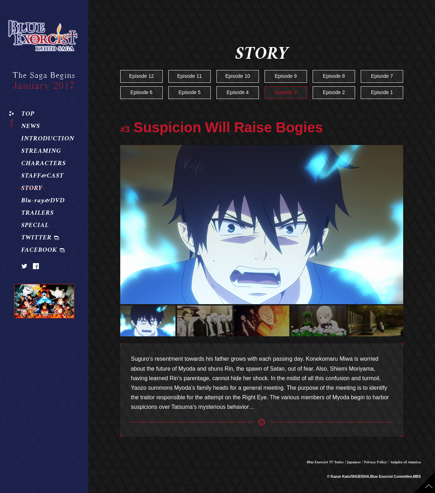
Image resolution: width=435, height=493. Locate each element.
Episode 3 (286, 92)
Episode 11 (189, 76)
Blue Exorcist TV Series (325, 462)
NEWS (30, 126)
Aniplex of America (405, 462)
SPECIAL (35, 225)
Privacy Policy (375, 462)
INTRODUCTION (47, 139)
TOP (27, 114)
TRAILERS (37, 213)
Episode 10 (237, 76)
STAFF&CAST (42, 176)
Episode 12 (141, 76)
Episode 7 (382, 76)
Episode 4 (238, 92)
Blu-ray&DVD (43, 201)
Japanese (354, 462)
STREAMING (41, 151)
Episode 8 (334, 76)
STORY (32, 188)
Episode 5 (190, 92)
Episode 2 (334, 92)
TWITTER (36, 238)
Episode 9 (286, 76)
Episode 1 (382, 92)
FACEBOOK (39, 250)
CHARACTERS (43, 164)
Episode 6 (141, 92)
